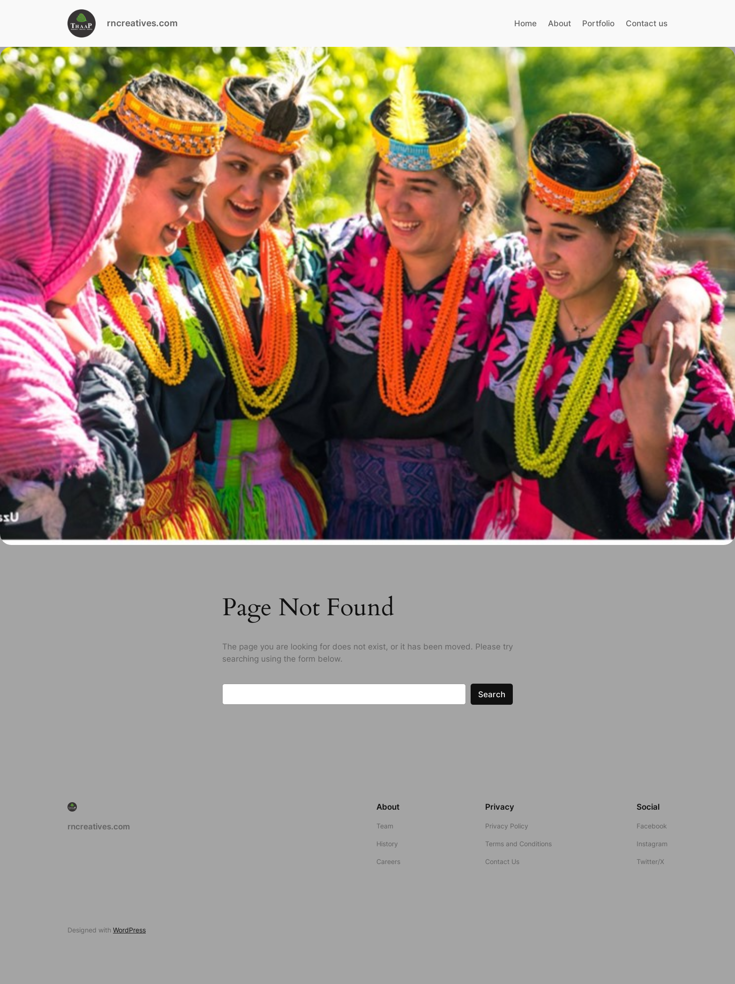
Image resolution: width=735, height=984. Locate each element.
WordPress (129, 930)
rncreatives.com (142, 23)
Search (491, 694)
